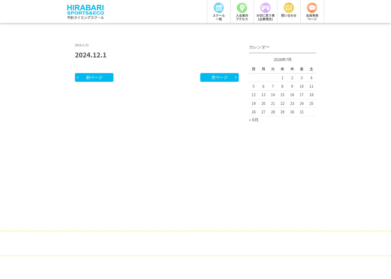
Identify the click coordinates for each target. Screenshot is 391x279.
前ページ (94, 77)
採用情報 (127, 244)
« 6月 (254, 119)
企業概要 (159, 244)
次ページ (219, 77)
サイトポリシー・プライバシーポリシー (228, 244)
